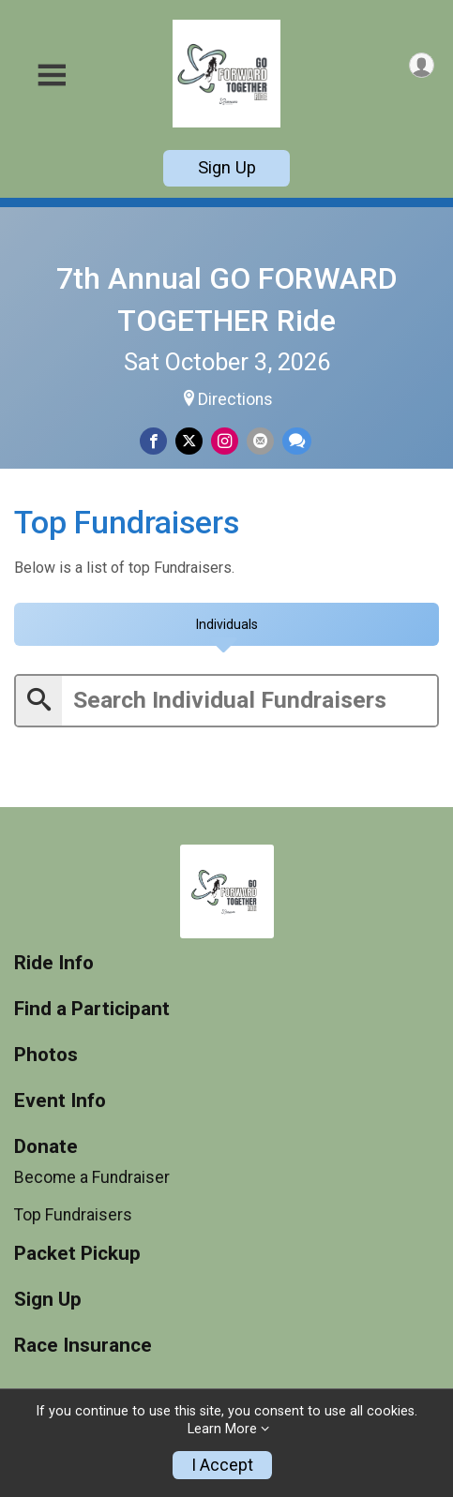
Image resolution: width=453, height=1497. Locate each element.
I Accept (222, 1465)
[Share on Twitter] (189, 441)
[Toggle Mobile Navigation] (51, 75)
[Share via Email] (260, 441)
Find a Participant (92, 1009)
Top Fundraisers (73, 1214)
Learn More (222, 1429)
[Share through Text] (296, 441)
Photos (46, 1055)
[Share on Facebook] (153, 441)
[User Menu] (421, 65)
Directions (235, 399)
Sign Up (227, 167)
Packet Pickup (77, 1254)
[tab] (226, 624)
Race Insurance (83, 1345)
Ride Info (54, 963)
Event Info (60, 1101)
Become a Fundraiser (92, 1176)
